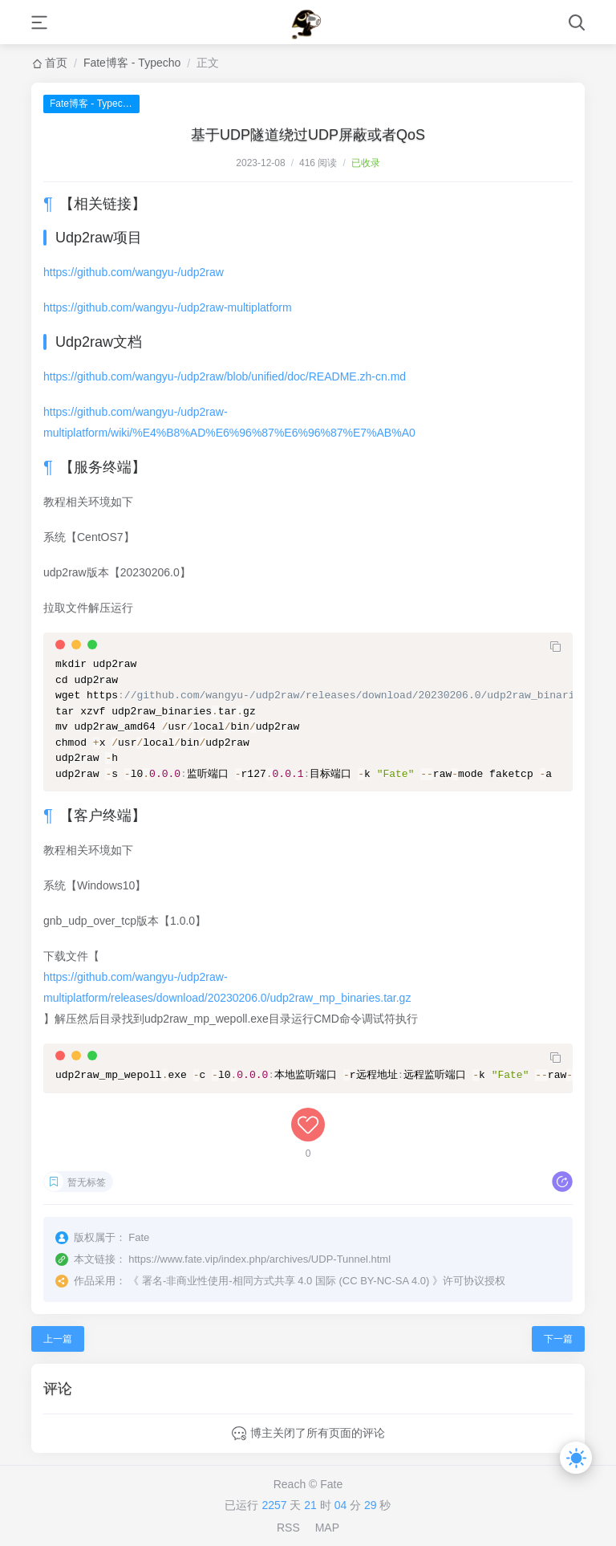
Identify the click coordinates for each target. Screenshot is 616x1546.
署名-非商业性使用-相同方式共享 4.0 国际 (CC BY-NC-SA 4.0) (286, 1281)
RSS (288, 1527)
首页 (56, 62)
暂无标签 (86, 1182)
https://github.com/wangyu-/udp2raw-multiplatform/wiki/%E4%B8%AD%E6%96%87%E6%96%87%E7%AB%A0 (229, 422)
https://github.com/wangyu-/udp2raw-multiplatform (167, 307)
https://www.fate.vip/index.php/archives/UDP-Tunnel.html (259, 1259)
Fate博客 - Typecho (131, 62)
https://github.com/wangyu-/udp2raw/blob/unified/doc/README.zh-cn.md (224, 376)
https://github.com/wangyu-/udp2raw (133, 272)
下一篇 (558, 1339)
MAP (327, 1527)
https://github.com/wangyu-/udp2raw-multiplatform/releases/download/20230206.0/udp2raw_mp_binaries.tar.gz (227, 987)
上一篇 (57, 1339)
